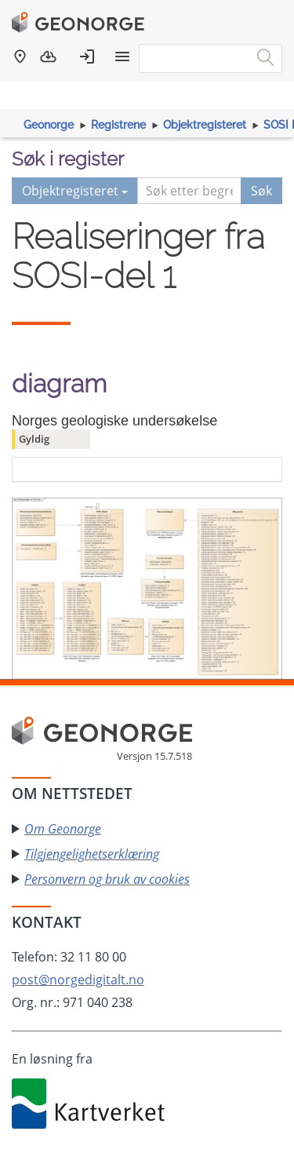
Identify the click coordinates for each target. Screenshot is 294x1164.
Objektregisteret (204, 125)
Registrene (118, 125)
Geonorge (49, 125)
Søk (261, 190)
